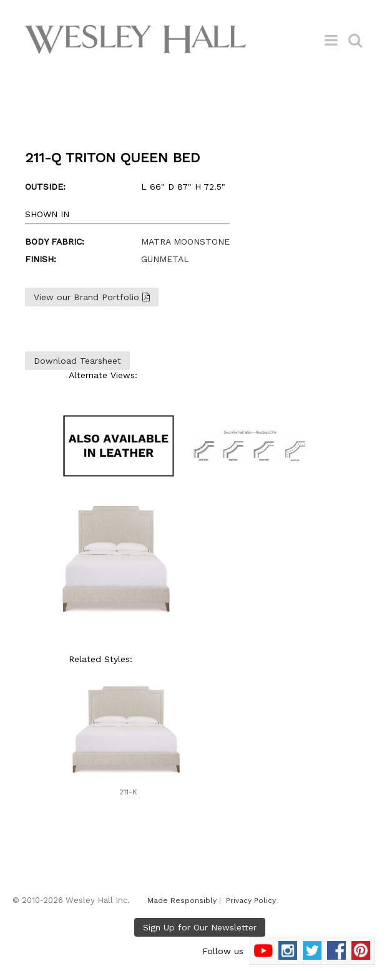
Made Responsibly (182, 900)
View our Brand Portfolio (92, 297)
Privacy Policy (251, 900)
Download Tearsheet (77, 361)
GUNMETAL (165, 259)
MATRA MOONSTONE (185, 241)
